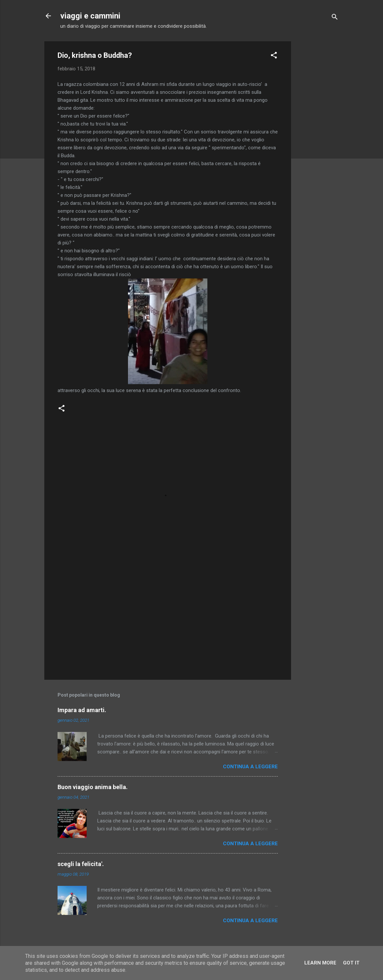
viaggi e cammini (90, 15)
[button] (274, 56)
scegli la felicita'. (81, 863)
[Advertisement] (317, 140)
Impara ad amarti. (82, 710)
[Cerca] (335, 18)
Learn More (320, 963)
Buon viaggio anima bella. (93, 786)
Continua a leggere (250, 767)
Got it (351, 963)
